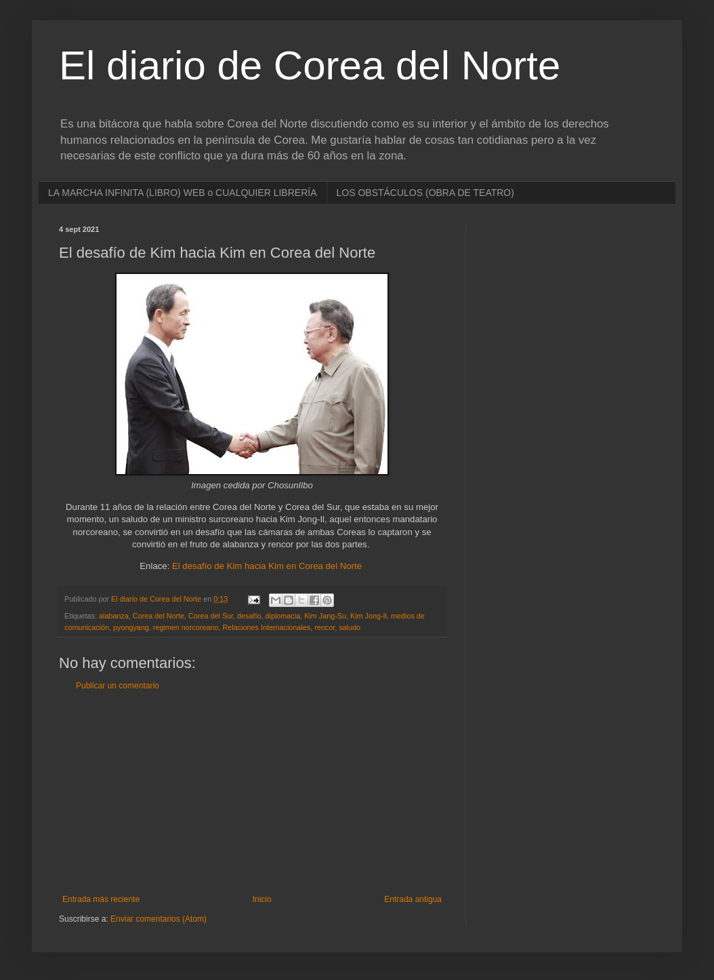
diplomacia (283, 616)
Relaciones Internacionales (267, 627)
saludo (349, 627)
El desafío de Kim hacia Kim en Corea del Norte (267, 566)
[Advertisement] (252, 793)
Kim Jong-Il (368, 616)
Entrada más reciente (101, 899)
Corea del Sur (210, 616)
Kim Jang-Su (325, 616)
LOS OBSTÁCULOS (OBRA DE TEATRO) (425, 192)
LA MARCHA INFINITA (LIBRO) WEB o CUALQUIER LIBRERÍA (182, 192)
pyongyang (131, 627)
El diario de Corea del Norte (309, 65)
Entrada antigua (413, 899)
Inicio (262, 899)
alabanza (114, 616)
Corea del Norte (158, 616)
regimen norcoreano (186, 627)
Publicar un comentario (117, 685)
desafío (249, 616)
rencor (324, 627)
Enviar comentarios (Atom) (158, 919)
